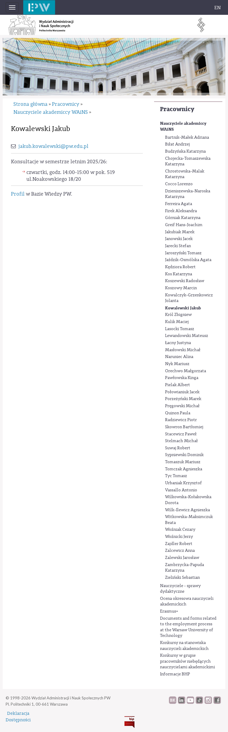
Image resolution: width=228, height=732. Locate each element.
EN (217, 8)
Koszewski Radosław (184, 281)
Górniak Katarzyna (182, 217)
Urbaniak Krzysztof (183, 483)
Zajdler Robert (178, 543)
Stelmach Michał (181, 441)
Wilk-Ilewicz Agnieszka (187, 510)
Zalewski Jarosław (182, 557)
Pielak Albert (177, 385)
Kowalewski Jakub (183, 308)
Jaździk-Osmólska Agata (188, 260)
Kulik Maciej (177, 322)
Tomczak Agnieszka (183, 469)
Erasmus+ (169, 611)
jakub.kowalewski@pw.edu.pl (53, 146)
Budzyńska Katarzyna (185, 151)
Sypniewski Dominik (184, 455)
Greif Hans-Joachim (183, 225)
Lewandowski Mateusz (186, 335)
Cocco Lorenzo (179, 184)
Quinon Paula (177, 413)
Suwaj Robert (177, 448)
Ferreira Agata (178, 204)
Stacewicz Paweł (181, 434)
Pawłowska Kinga (181, 378)
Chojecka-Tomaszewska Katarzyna (187, 161)
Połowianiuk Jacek (182, 392)
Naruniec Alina (179, 356)
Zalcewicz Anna (180, 550)
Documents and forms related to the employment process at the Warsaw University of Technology (188, 627)
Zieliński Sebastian (182, 577)
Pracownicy (177, 109)
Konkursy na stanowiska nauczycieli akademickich (184, 645)
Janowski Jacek (179, 239)
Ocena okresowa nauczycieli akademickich (186, 601)
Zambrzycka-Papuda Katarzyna (184, 567)
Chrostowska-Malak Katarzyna (184, 174)
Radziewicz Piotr (181, 420)
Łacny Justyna (178, 343)
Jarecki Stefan (178, 246)
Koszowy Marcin (181, 288)
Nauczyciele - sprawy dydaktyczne (180, 588)
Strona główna (30, 104)
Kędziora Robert (180, 267)
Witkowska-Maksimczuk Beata (189, 519)
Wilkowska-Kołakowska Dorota (188, 500)
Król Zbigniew (178, 314)
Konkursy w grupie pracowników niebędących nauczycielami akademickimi (187, 661)
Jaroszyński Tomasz (183, 253)
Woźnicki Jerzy (179, 536)
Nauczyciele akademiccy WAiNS (183, 126)
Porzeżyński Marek (183, 399)
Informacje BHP (175, 674)
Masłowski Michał (182, 350)
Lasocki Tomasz (179, 329)
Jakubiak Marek (179, 232)
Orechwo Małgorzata (185, 371)
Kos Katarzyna (178, 274)
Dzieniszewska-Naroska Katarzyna (187, 194)
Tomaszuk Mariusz (182, 462)
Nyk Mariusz (177, 364)
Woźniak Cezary (180, 529)
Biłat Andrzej (177, 144)
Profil (18, 194)
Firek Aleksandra (181, 211)
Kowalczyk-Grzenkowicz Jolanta (189, 298)
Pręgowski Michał (182, 406)
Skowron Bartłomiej (184, 427)
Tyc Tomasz (176, 476)
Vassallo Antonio (181, 490)
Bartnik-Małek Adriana (187, 137)
